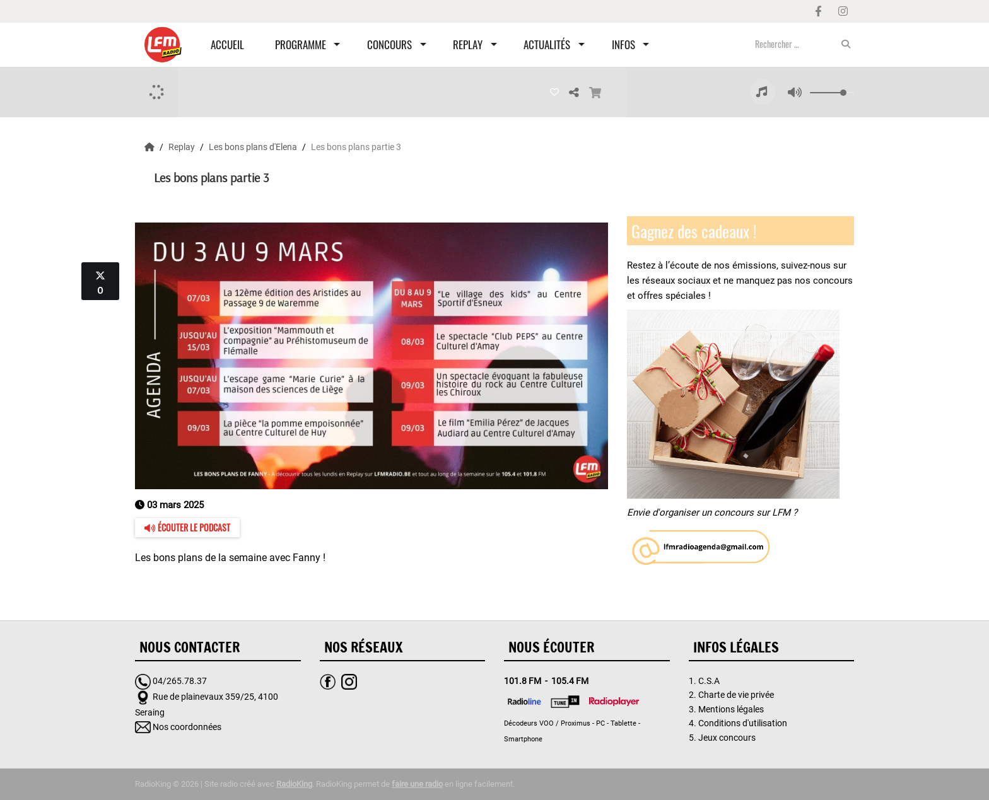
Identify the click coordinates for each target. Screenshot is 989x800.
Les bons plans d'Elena (254, 147)
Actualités (547, 44)
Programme (300, 44)
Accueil (227, 44)
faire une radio (417, 784)
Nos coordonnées (187, 727)
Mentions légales (731, 709)
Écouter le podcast (187, 527)
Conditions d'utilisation (742, 723)
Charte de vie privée (736, 695)
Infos (623, 44)
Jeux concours (727, 738)
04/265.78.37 (180, 681)
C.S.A (709, 681)
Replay (468, 44)
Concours (389, 44)
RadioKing (294, 784)
